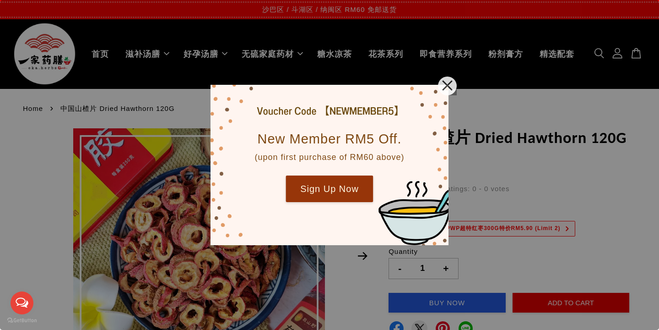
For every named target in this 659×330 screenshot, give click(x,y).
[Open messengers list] (22, 303)
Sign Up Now (329, 189)
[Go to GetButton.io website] (22, 321)
